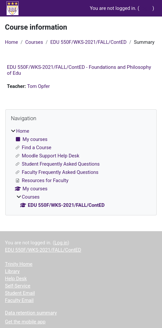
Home (11, 42)
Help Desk (16, 279)
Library (12, 271)
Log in (145, 8)
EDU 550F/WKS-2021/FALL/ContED (88, 42)
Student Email (20, 293)
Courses (34, 42)
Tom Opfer (38, 86)
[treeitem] (81, 168)
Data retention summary (31, 313)
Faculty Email (19, 300)
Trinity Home (18, 264)
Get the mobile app (25, 322)
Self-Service (17, 286)
